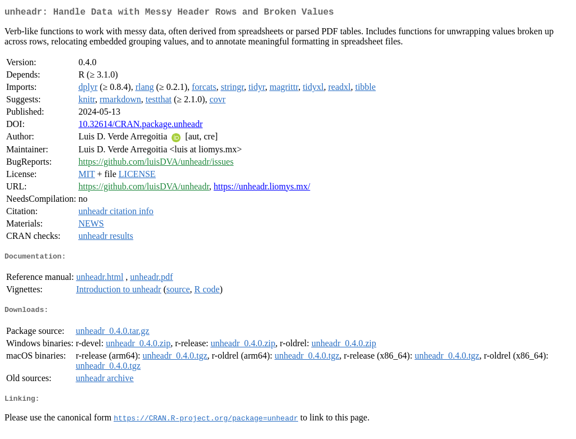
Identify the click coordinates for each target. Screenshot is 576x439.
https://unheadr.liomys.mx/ (262, 188)
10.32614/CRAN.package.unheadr (140, 126)
